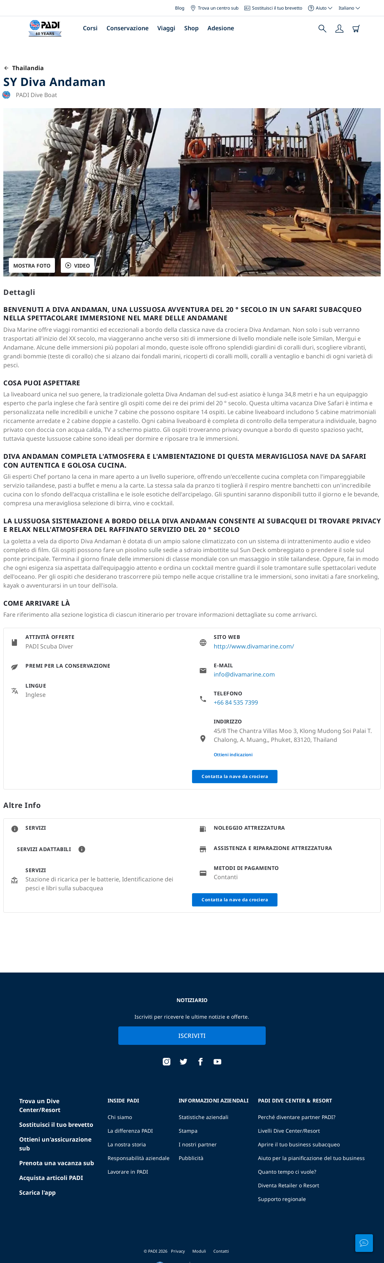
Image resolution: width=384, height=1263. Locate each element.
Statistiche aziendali (203, 1117)
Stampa (188, 1130)
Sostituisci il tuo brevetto (273, 8)
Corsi (90, 28)
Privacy (178, 1251)
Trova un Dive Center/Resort (39, 1105)
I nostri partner (198, 1144)
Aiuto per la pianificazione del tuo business (311, 1158)
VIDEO (77, 265)
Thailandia (23, 68)
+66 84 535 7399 (236, 702)
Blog (179, 8)
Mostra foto (31, 265)
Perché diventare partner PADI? (296, 1117)
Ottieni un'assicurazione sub (55, 1143)
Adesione (220, 28)
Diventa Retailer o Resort (288, 1185)
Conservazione (128, 28)
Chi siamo (120, 1117)
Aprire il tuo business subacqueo (299, 1144)
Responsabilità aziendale (139, 1158)
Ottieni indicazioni (233, 754)
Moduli (199, 1251)
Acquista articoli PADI (51, 1178)
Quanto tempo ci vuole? (287, 1171)
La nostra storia (127, 1144)
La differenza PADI (130, 1130)
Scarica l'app (37, 1192)
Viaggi (166, 28)
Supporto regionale (282, 1198)
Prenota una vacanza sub (56, 1163)
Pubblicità (191, 1158)
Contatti (221, 1251)
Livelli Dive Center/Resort (289, 1130)
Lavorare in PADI (128, 1171)
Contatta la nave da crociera (235, 776)
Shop (191, 28)
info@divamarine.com (244, 674)
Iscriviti (192, 1036)
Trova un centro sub (214, 8)
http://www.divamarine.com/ (254, 646)
